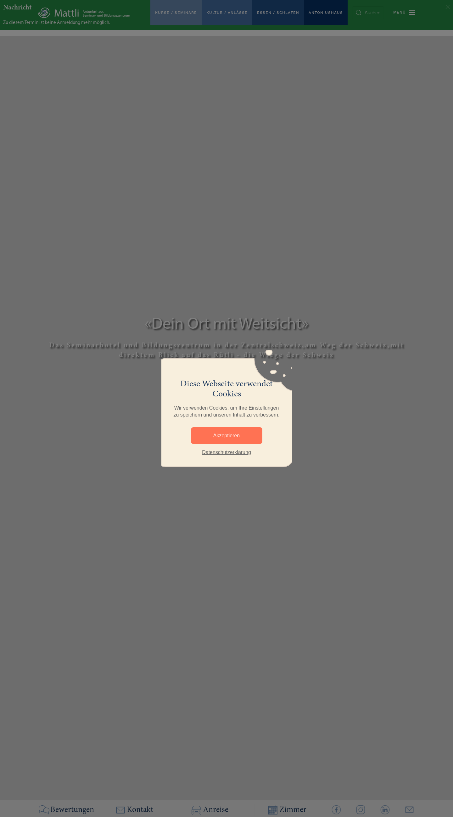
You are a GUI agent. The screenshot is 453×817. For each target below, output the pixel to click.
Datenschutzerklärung (226, 452)
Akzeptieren (226, 435)
